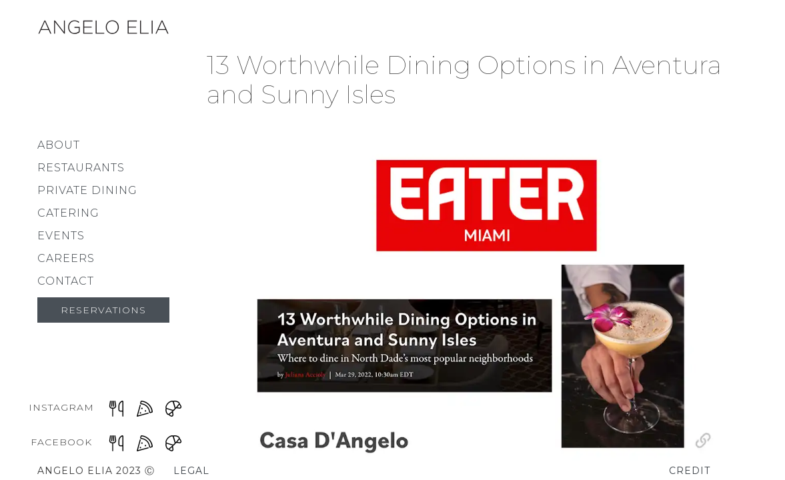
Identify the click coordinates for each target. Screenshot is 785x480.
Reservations (103, 310)
